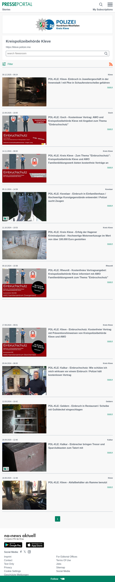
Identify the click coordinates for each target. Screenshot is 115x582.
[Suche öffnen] (101, 4)
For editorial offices (66, 556)
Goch (110, 113)
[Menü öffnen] (110, 4)
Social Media (63, 571)
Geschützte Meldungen (16, 574)
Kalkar (110, 440)
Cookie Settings (12, 571)
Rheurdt (109, 266)
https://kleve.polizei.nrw (18, 47)
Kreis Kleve (108, 151)
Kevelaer (109, 189)
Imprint (7, 556)
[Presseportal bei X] (24, 552)
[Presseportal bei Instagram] (28, 551)
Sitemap (60, 567)
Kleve (110, 75)
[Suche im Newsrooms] (57, 53)
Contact (8, 560)
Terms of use (63, 560)
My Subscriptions (103, 9)
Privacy (8, 567)
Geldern (109, 401)
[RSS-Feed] (111, 64)
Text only (9, 564)
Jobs (58, 564)
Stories (6, 9)
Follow (57, 579)
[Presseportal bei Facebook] (20, 552)
